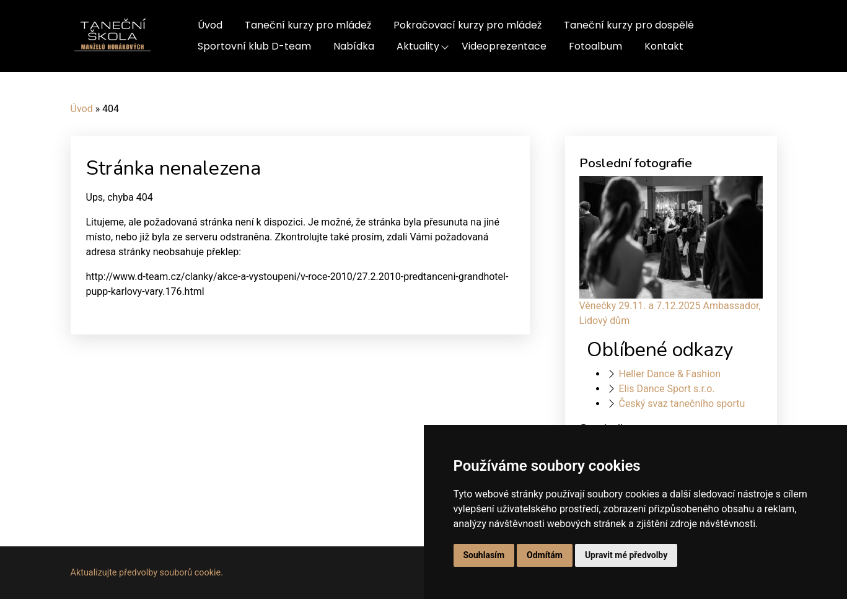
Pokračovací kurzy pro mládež (467, 25)
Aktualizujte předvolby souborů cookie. (147, 572)
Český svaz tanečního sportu (681, 403)
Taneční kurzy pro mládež (308, 25)
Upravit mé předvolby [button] (626, 555)
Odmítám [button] (545, 555)
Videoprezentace (504, 46)
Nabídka (353, 46)
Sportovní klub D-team (254, 46)
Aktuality (418, 46)
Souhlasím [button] (484, 555)
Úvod (210, 25)
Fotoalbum (595, 46)
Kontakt (663, 46)
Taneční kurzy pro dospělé (629, 25)
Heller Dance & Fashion (669, 374)
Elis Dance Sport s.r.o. (666, 389)
